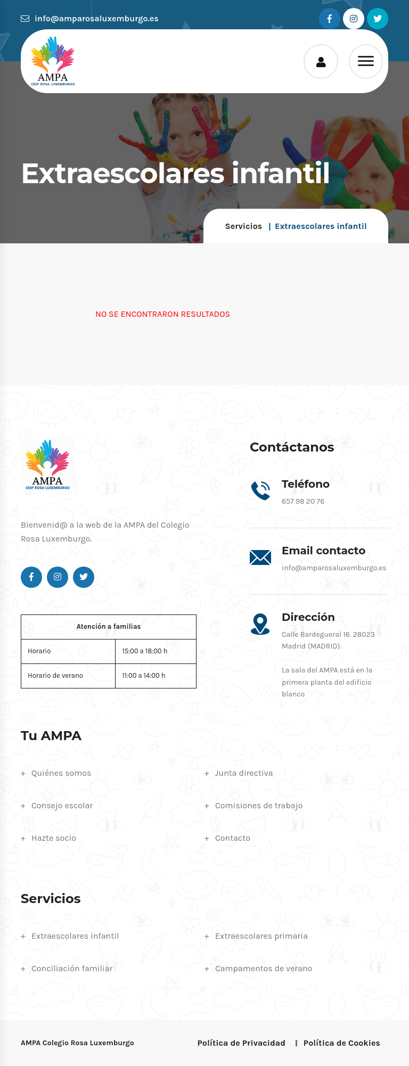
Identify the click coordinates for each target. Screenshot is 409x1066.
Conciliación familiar (71, 968)
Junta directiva (244, 773)
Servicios (243, 226)
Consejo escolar (62, 805)
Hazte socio (53, 838)
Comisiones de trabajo (258, 805)
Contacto (232, 838)
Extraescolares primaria (261, 936)
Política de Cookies (342, 1043)
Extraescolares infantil (75, 936)
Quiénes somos (61, 773)
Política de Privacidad (241, 1043)
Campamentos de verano (263, 968)
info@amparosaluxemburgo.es (90, 18)
